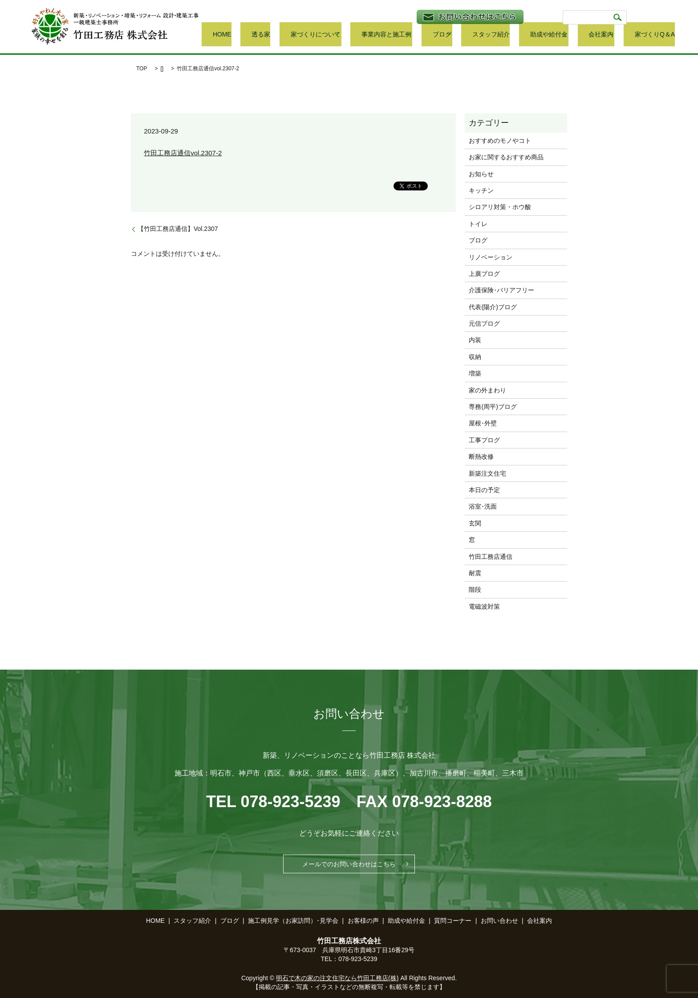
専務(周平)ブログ (492, 406)
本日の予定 (484, 489)
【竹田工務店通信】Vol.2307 (178, 228)
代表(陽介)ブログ (492, 307)
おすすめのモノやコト (500, 140)
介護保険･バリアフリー (501, 290)
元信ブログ (484, 323)
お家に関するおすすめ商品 (506, 157)
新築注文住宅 (487, 473)
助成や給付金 (563, 35)
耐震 (475, 573)
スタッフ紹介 (519, 35)
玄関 (475, 523)
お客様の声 (363, 920)
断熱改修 (481, 456)
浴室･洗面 (483, 506)
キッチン (481, 190)
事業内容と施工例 (428, 35)
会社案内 (609, 35)
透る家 (324, 35)
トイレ (478, 223)
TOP (141, 68)
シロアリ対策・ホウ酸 (500, 206)
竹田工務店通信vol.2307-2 (183, 153)
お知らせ (481, 174)
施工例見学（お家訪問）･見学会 (293, 920)
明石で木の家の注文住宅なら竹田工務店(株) (337, 978)
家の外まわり (487, 390)
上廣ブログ (484, 273)
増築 (475, 373)
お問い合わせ (499, 920)
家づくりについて (365, 35)
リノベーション (490, 257)
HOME (297, 35)
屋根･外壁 (483, 423)
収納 (475, 356)
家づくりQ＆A (656, 35)
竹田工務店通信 (490, 556)
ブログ (476, 35)
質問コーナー (452, 920)
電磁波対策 (484, 606)
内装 (475, 339)
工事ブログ (484, 440)
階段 (475, 589)
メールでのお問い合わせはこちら (349, 864)
